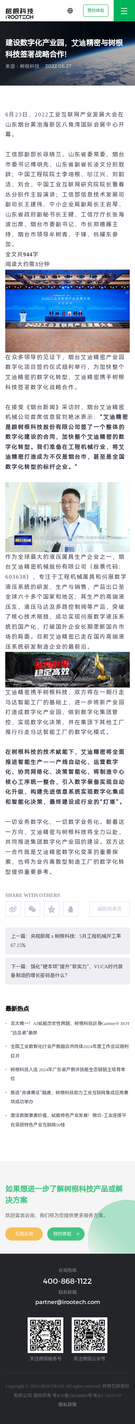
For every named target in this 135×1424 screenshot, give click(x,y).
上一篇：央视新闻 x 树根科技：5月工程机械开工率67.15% (66, 940)
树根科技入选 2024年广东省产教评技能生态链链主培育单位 (68, 1074)
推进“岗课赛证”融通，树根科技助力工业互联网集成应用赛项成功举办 (69, 1097)
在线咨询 (24, 1238)
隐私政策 (67, 1404)
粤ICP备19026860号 (72, 1395)
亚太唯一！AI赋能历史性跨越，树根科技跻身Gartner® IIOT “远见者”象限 (70, 1028)
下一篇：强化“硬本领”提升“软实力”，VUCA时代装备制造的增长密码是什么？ (67, 971)
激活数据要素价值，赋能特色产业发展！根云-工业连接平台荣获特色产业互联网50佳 (68, 1120)
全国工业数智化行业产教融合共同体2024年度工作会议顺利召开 (69, 1051)
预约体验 (95, 10)
